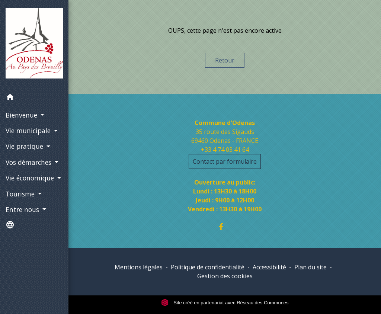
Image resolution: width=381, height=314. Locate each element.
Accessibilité (269, 267)
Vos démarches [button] (29, 162)
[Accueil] (34, 44)
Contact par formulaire (225, 161)
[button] (34, 98)
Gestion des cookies (225, 276)
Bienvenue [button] (22, 114)
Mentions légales (139, 267)
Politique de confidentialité (207, 267)
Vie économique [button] (31, 177)
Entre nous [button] (23, 209)
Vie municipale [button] (29, 130)
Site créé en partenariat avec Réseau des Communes (225, 302)
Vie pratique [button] (25, 146)
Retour (224, 60)
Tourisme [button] (21, 193)
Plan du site (310, 267)
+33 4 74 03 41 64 (225, 149)
